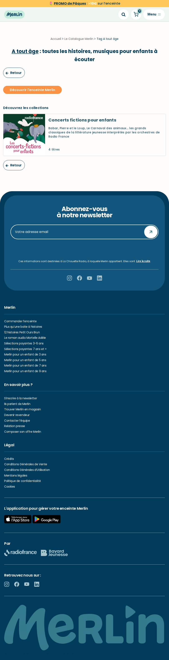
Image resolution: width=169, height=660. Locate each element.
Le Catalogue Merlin (78, 40)
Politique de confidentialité (22, 481)
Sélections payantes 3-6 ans (24, 343)
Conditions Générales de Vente (25, 464)
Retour (13, 73)
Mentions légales (15, 475)
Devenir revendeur (17, 415)
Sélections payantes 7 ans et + (25, 349)
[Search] (123, 14)
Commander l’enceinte (20, 321)
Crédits (9, 459)
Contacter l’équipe (17, 421)
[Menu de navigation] (154, 14)
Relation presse (14, 426)
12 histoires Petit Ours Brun (22, 332)
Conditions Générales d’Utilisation (27, 470)
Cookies (9, 486)
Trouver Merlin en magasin (22, 409)
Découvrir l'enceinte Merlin (32, 90)
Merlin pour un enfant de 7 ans (25, 366)
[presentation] (84, 249)
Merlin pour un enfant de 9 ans (25, 371)
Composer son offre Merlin (22, 432)
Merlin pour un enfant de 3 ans (25, 354)
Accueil (55, 40)
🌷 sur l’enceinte (84, 3)
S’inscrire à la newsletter (20, 398)
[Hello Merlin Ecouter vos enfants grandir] (14, 14)
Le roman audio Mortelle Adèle (25, 338)
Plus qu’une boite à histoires (23, 327)
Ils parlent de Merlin (17, 404)
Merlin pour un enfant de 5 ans (25, 360)
